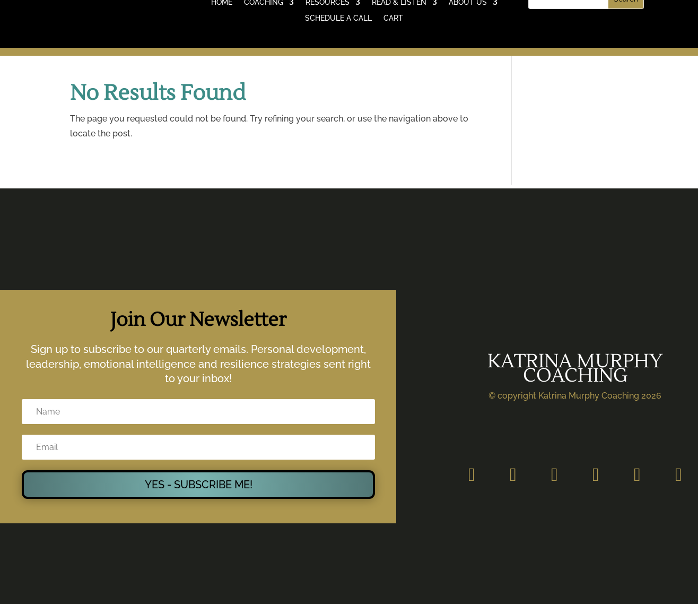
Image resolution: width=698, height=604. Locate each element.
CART (393, 18)
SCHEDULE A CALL (338, 18)
